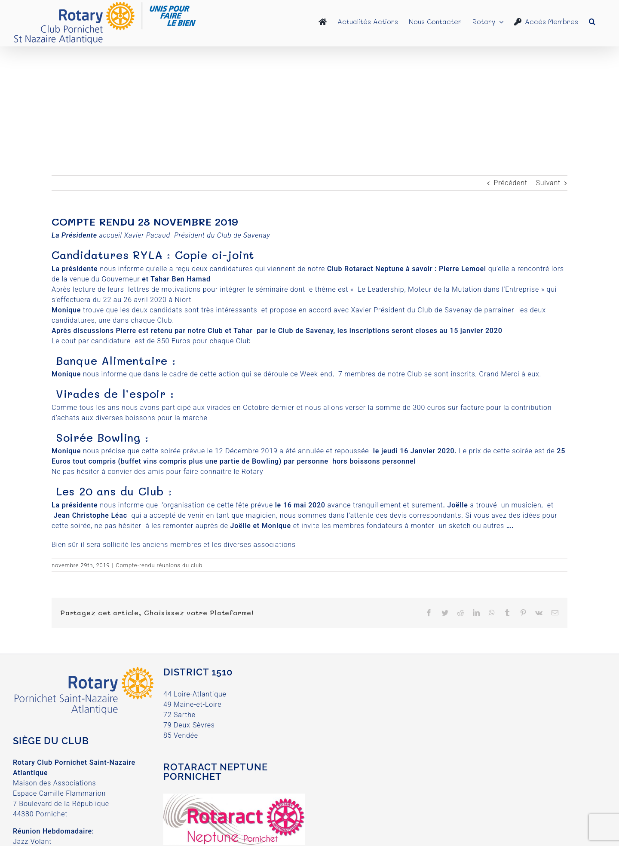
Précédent (510, 183)
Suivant (548, 183)
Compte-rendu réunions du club (159, 565)
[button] (592, 21)
